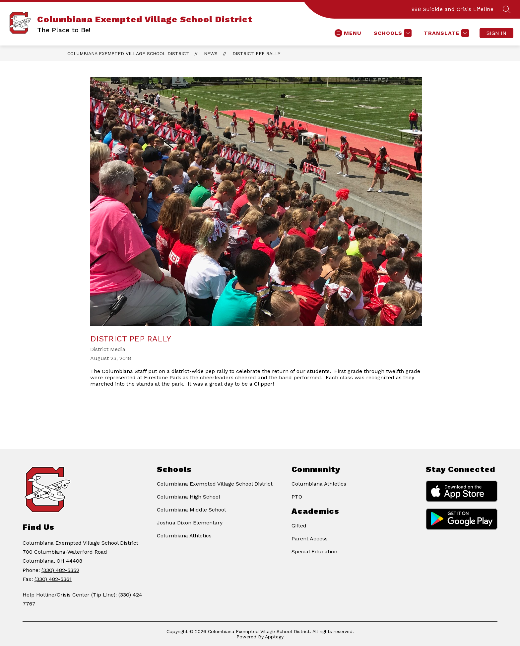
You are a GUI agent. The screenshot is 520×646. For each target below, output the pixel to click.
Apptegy (274, 636)
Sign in (496, 33)
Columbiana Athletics (184, 535)
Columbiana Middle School (191, 510)
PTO (297, 497)
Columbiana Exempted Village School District (128, 53)
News (211, 53)
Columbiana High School (188, 497)
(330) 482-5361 (53, 579)
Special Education (314, 551)
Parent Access (310, 538)
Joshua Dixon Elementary (190, 522)
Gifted (299, 525)
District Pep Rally (256, 53)
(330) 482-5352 (60, 570)
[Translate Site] (445, 33)
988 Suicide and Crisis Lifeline (453, 9)
